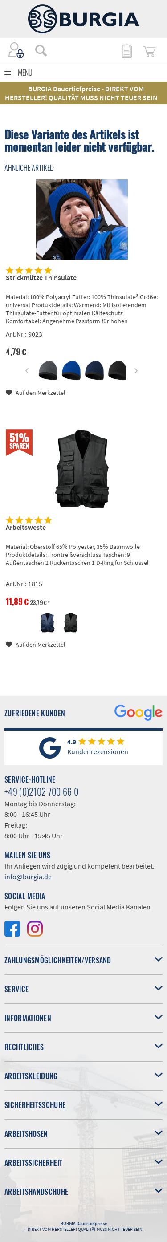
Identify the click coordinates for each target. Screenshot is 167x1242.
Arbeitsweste (26, 527)
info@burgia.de (28, 876)
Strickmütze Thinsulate (41, 277)
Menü (25, 72)
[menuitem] (36, 50)
